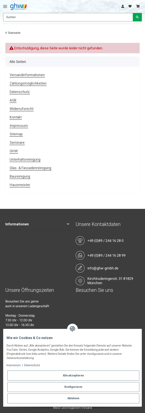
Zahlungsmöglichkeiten (28, 83)
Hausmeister (20, 185)
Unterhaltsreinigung (25, 159)
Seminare (17, 142)
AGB (13, 100)
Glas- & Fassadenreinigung (30, 168)
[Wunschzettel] (130, 6)
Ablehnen (73, 398)
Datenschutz (20, 92)
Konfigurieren (73, 386)
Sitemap (16, 134)
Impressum (19, 126)
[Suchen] (68, 17)
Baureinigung (20, 176)
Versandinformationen (27, 75)
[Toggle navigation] (5, 4)
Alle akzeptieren (73, 375)
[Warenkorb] (138, 6)
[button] (122, 6)
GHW (14, 151)
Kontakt (16, 117)
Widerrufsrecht (21, 109)
